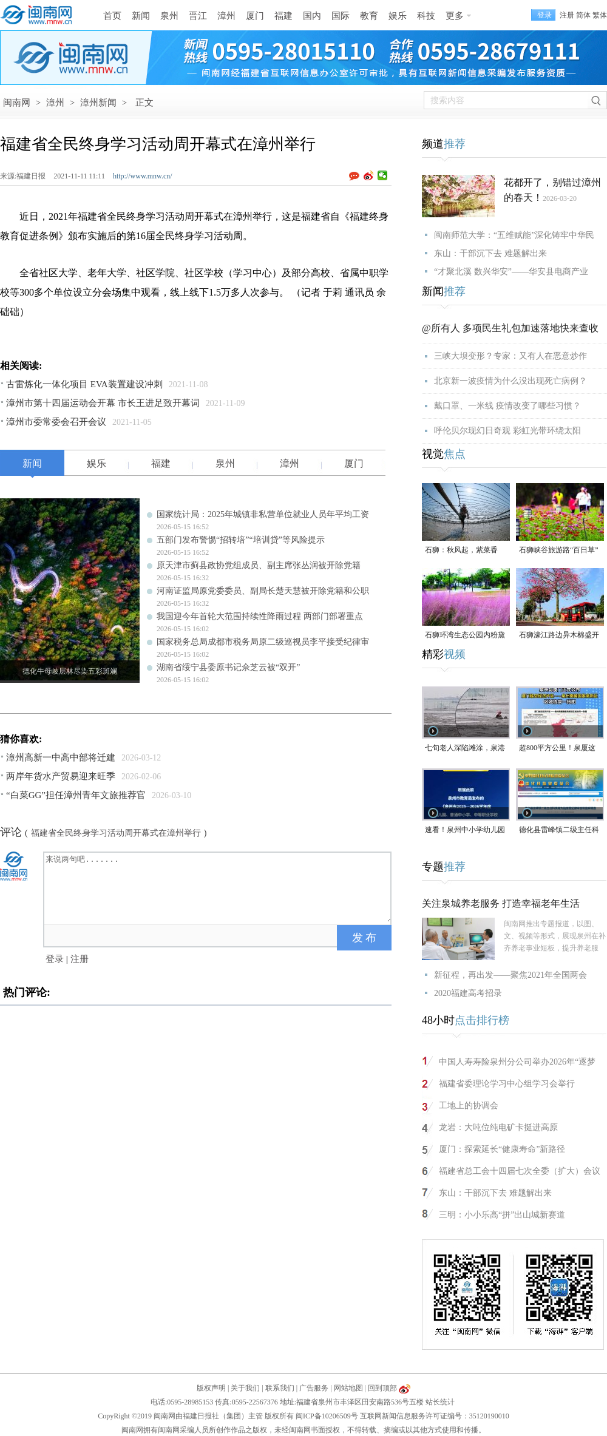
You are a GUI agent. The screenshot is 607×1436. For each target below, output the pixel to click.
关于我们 (245, 1388)
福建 (283, 16)
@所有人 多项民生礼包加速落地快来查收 (510, 328)
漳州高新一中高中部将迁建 (60, 757)
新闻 (141, 16)
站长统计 (440, 1402)
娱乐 (397, 16)
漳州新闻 (98, 102)
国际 (340, 16)
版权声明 (211, 1388)
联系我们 (279, 1388)
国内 (312, 16)
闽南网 (16, 102)
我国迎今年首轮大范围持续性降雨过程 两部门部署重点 (260, 616)
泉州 (169, 16)
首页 (112, 16)
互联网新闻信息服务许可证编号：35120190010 (434, 1416)
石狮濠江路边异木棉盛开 (559, 635)
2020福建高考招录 (468, 993)
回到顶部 (382, 1388)
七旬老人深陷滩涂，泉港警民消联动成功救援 (465, 748)
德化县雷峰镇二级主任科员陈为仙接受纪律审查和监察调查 (559, 830)
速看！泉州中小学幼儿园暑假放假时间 (465, 830)
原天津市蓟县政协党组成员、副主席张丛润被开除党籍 (259, 565)
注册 (567, 15)
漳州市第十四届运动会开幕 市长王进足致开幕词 (103, 403)
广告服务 (313, 1388)
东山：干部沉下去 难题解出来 (490, 253)
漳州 (226, 16)
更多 (455, 16)
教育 (369, 16)
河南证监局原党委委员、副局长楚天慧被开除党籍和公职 (263, 590)
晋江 (198, 16)
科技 (426, 16)
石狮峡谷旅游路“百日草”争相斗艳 (559, 551)
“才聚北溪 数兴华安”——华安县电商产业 (511, 271)
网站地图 (348, 1388)
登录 (55, 959)
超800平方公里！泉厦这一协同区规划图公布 (557, 748)
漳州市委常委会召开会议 (56, 422)
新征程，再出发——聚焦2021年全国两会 (510, 975)
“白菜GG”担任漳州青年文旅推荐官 (76, 795)
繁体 (599, 15)
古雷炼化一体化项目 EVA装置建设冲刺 (84, 384)
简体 (583, 15)
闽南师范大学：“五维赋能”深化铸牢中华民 (514, 235)
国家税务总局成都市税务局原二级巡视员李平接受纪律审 (263, 641)
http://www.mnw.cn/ (142, 176)
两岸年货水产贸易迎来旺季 (60, 776)
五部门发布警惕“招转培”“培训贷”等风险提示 (241, 539)
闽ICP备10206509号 (327, 1416)
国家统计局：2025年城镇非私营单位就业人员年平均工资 (263, 514)
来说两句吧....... (218, 887)
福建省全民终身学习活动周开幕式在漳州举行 (116, 833)
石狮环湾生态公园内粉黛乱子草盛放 (465, 636)
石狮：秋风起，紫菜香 (461, 550)
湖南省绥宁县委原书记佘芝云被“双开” (228, 667)
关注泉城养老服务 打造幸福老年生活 (501, 903)
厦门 (255, 16)
